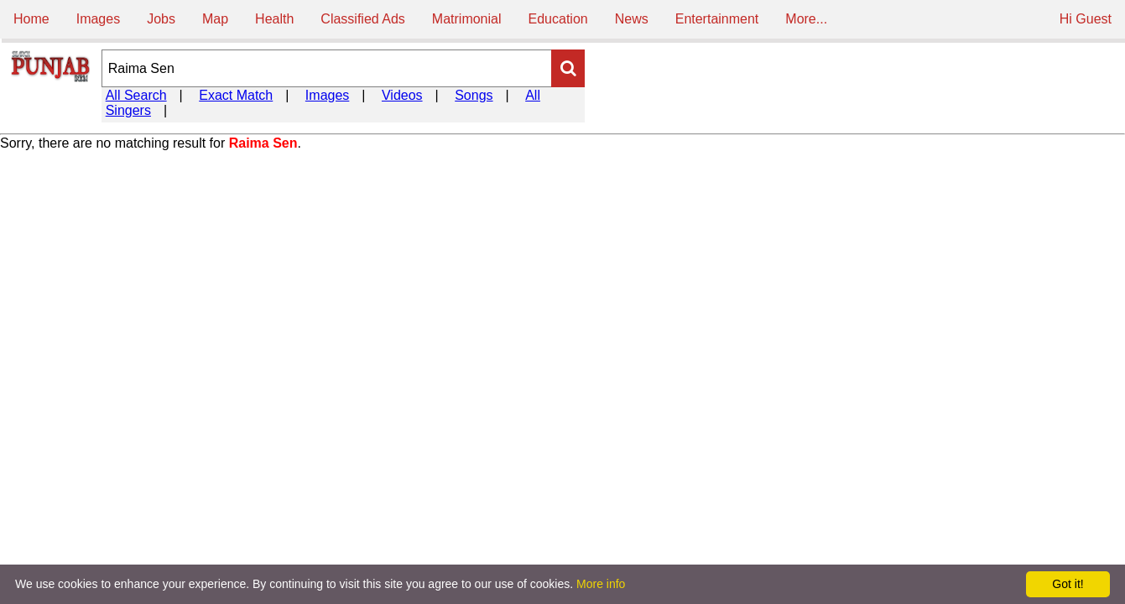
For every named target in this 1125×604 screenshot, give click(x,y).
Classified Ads (362, 19)
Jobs (161, 19)
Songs (473, 95)
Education (558, 19)
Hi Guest (1086, 19)
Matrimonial (467, 19)
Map (215, 19)
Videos (402, 95)
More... (806, 19)
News (631, 19)
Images (98, 19)
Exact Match (236, 95)
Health (274, 19)
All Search (136, 95)
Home (31, 19)
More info (600, 584)
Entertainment (717, 19)
